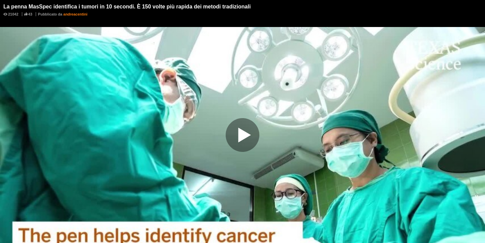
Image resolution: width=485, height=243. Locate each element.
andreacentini (75, 14)
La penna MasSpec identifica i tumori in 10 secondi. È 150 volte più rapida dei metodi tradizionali (127, 6)
